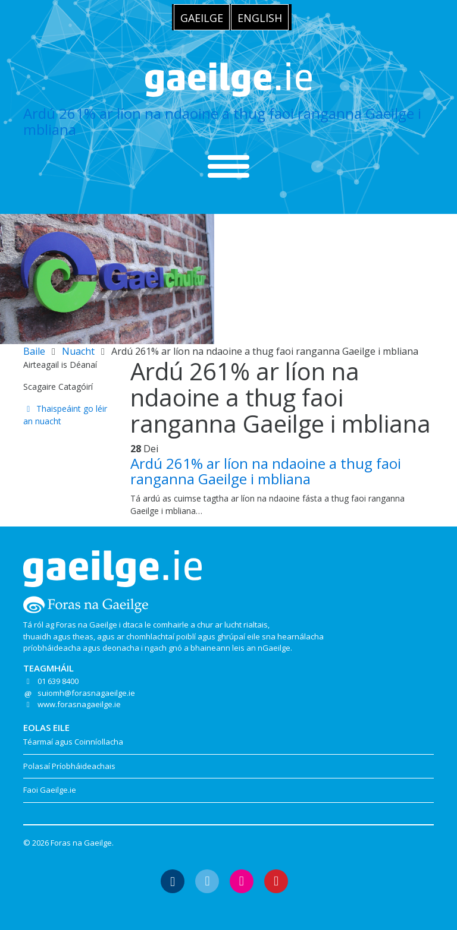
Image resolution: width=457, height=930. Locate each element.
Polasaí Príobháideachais (69, 766)
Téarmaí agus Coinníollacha (73, 741)
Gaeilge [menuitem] (201, 18)
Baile (34, 351)
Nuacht (78, 351)
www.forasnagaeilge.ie (79, 704)
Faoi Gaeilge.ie (49, 789)
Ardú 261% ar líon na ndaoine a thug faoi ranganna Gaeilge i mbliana (222, 120)
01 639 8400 (58, 681)
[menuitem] (202, 17)
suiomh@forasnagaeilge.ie (86, 693)
